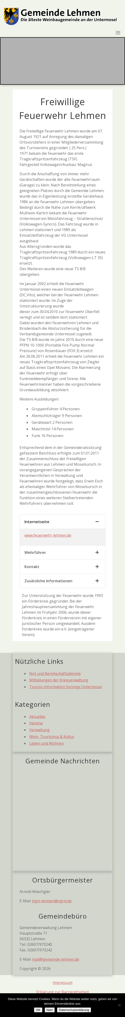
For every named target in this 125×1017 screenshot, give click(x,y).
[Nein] (119, 1005)
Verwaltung (39, 729)
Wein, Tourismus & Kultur (51, 736)
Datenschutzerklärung (74, 1010)
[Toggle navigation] (118, 32)
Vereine (36, 723)
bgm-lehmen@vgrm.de (52, 900)
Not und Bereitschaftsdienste (55, 673)
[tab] (62, 522)
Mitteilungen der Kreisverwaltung (58, 680)
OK (38, 1010)
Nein (50, 1010)
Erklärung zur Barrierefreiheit (62, 991)
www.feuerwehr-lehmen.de (47, 535)
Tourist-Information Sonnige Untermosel (65, 686)
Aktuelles (37, 716)
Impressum (62, 982)
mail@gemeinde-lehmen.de (55, 959)
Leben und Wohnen (46, 743)
